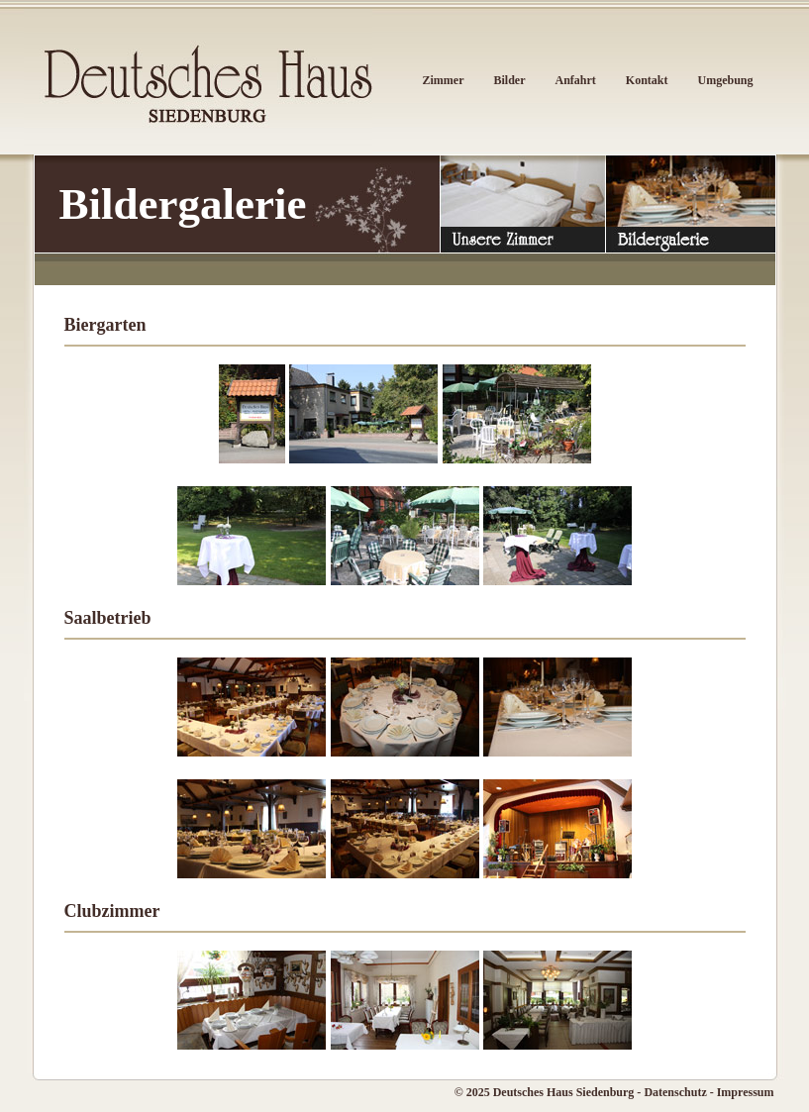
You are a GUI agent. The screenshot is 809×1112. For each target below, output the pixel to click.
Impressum (745, 1092)
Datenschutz (675, 1092)
